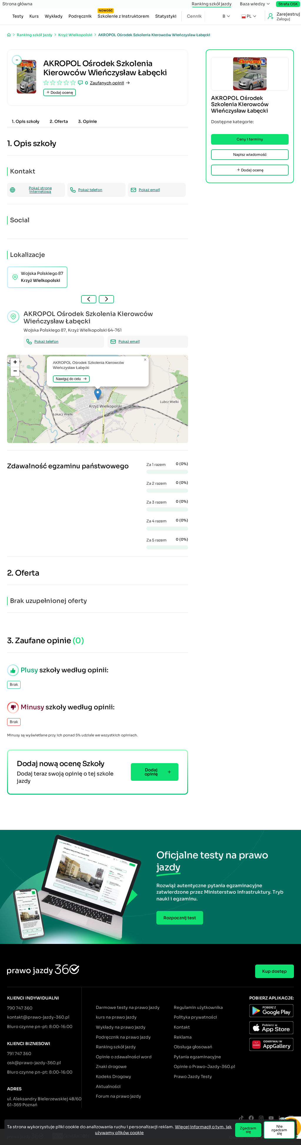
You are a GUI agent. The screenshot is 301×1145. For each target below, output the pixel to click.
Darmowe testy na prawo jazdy (128, 1007)
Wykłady (54, 16)
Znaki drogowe (111, 1066)
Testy (18, 16)
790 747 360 (19, 1008)
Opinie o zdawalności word (124, 1056)
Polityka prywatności (195, 1017)
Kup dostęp (274, 971)
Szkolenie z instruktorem (123, 15)
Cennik (194, 16)
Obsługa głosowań (193, 1046)
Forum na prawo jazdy (118, 1096)
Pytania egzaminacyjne (197, 1056)
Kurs (34, 16)
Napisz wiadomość (250, 154)
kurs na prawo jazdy (116, 1017)
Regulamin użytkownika (198, 1007)
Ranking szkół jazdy (212, 3)
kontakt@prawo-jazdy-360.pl (38, 1017)
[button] (97, 394)
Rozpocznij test (179, 917)
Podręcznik (80, 16)
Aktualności (108, 1086)
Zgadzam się (248, 1130)
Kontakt (182, 1027)
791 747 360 (19, 1053)
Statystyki (165, 16)
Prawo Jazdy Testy (193, 1076)
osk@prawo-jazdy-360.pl (34, 1062)
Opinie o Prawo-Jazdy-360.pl (204, 1066)
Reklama (183, 1037)
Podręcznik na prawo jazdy (123, 1037)
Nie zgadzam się (279, 1130)
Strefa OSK (288, 4)
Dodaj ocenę (59, 92)
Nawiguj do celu (71, 379)
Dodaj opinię (158, 772)
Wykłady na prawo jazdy (121, 1027)
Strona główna (17, 3)
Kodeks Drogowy (113, 1076)
